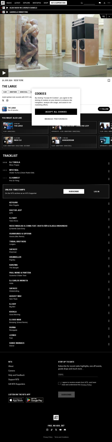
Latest (17, 3)
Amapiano (13, 92)
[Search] (82, 2)
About (10, 366)
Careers (11, 370)
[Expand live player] (109, 16)
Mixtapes (37, 3)
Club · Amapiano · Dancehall (62, 146)
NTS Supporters (58, 3)
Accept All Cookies (56, 111)
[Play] (56, 45)
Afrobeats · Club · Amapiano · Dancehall (66, 131)
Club (5, 92)
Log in (96, 191)
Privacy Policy (86, 385)
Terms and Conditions (61, 437)
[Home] (3, 3)
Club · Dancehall (9, 131)
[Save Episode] (109, 80)
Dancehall (24, 92)
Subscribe (74, 191)
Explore (26, 3)
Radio (9, 3)
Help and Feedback (16, 375)
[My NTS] (104, 3)
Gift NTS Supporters (16, 384)
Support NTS (13, 379)
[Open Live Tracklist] (102, 16)
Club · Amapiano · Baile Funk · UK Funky (16, 146)
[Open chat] (99, 2)
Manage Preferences (56, 119)
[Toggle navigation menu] (109, 3)
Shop (46, 3)
